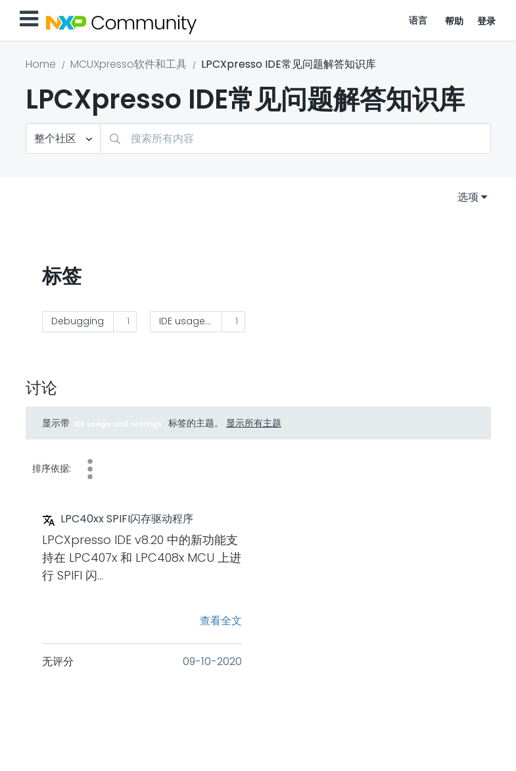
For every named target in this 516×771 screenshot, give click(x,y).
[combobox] (295, 138)
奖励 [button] (90, 469)
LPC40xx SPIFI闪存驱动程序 (126, 519)
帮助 (454, 21)
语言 (418, 20)
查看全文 (221, 620)
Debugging (77, 321)
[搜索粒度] (63, 138)
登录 (486, 21)
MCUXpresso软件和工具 (128, 64)
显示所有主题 (253, 423)
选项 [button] (468, 197)
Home (41, 64)
